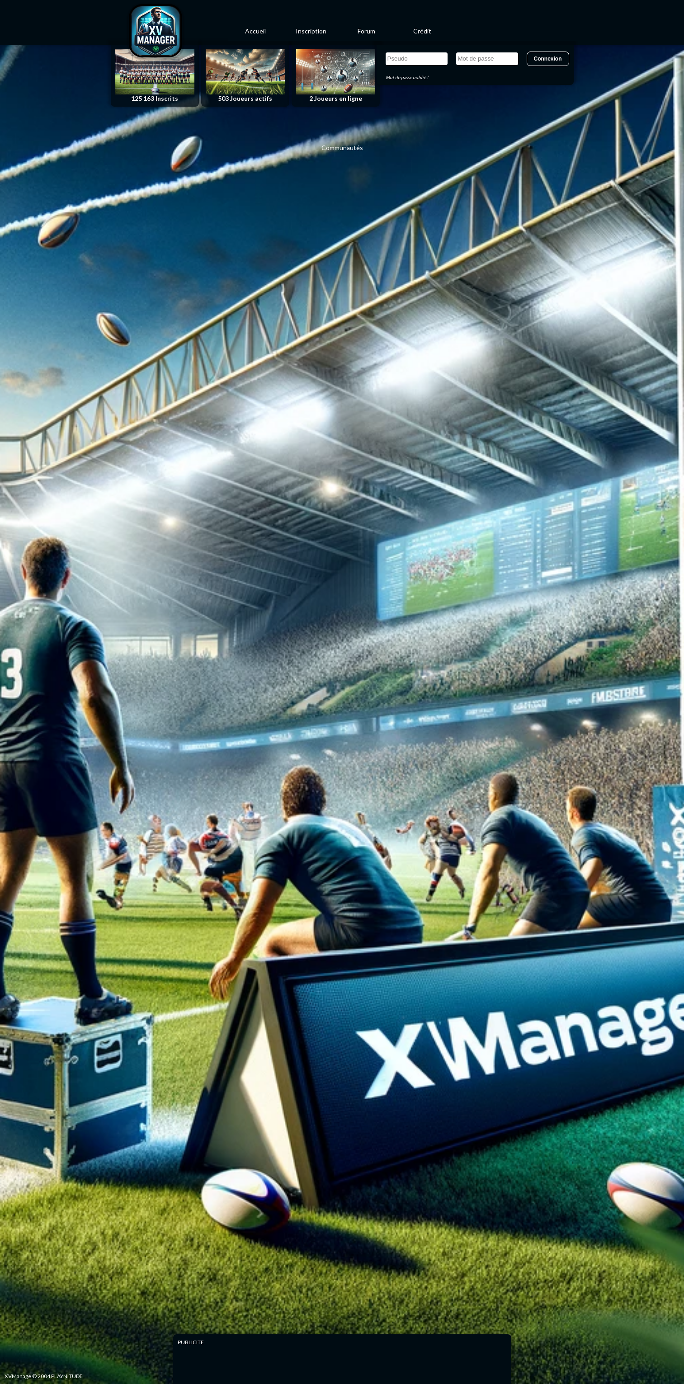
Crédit (422, 31)
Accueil (255, 31)
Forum (366, 31)
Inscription (311, 31)
